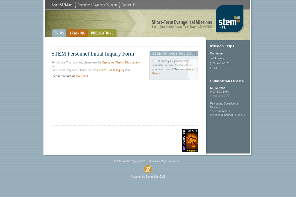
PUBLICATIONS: (103, 31)
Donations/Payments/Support (97, 5)
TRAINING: (77, 31)
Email (213, 68)
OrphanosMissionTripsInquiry (121, 62)
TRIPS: (59, 31)
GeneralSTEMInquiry (110, 70)
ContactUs (128, 5)
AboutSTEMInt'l (62, 5)
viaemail (82, 76)
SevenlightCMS (155, 176)
